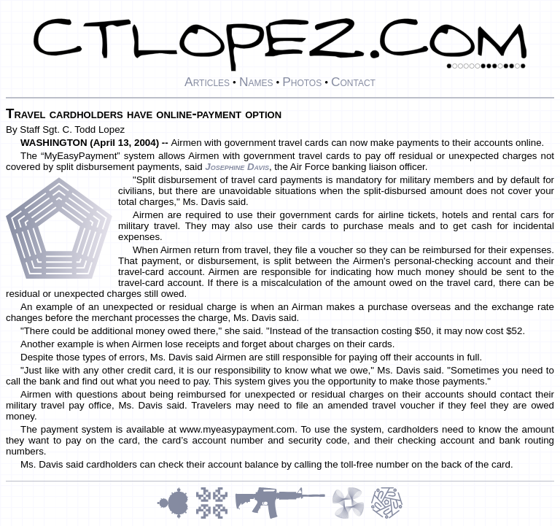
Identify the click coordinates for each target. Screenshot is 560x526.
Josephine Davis (237, 166)
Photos (302, 81)
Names (256, 81)
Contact (353, 81)
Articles (207, 81)
